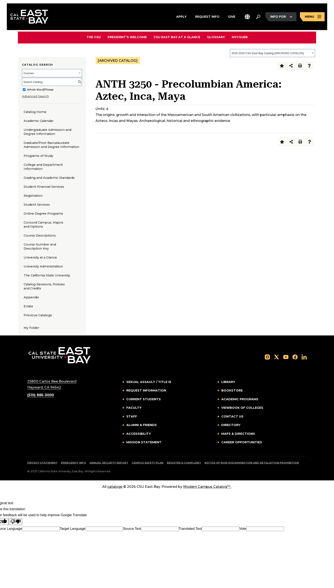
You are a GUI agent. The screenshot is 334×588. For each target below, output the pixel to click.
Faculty (133, 408)
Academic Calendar (38, 121)
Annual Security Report (108, 462)
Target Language (72, 528)
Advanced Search (35, 96)
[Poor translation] (15, 521)
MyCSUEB (240, 37)
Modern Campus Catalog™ (207, 487)
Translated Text (190, 528)
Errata (28, 306)
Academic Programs (239, 399)
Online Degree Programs (43, 213)
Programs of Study (38, 156)
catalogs (114, 487)
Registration (33, 196)
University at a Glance (40, 257)
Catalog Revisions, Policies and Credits (44, 286)
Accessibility (138, 434)
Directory (230, 425)
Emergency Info (73, 462)
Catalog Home (35, 112)
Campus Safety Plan (147, 462)
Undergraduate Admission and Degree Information (47, 132)
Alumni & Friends (141, 425)
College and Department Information (43, 167)
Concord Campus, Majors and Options (43, 224)
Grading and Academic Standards (49, 178)
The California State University (47, 275)
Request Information (146, 390)
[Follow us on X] (276, 357)
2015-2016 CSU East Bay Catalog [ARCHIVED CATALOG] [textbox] (268, 53)
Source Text (132, 528)
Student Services (37, 205)
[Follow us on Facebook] (295, 357)
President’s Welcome (127, 37)
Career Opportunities (241, 442)
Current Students (143, 399)
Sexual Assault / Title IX (148, 382)
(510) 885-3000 (40, 395)
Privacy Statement (42, 462)
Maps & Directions (238, 434)
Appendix (31, 297)
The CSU (93, 37)
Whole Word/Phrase (40, 89)
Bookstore (232, 390)
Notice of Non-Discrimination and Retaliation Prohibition (251, 462)
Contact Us (232, 416)
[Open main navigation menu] (312, 16)
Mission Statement (143, 442)
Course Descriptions (40, 235)
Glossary (216, 37)
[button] (247, 16)
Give (231, 16)
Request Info (207, 16)
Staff (131, 416)
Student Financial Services (44, 187)
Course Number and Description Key (40, 246)
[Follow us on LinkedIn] (304, 357)
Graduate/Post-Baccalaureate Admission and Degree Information (51, 145)
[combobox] (272, 53)
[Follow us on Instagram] (267, 357)
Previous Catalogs (38, 315)
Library (228, 382)
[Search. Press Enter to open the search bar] (258, 17)
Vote (242, 528)
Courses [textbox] (29, 73)
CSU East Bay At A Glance (177, 37)
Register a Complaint (184, 462)
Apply (181, 16)
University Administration (43, 266)
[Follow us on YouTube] (285, 357)
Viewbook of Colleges (242, 408)
